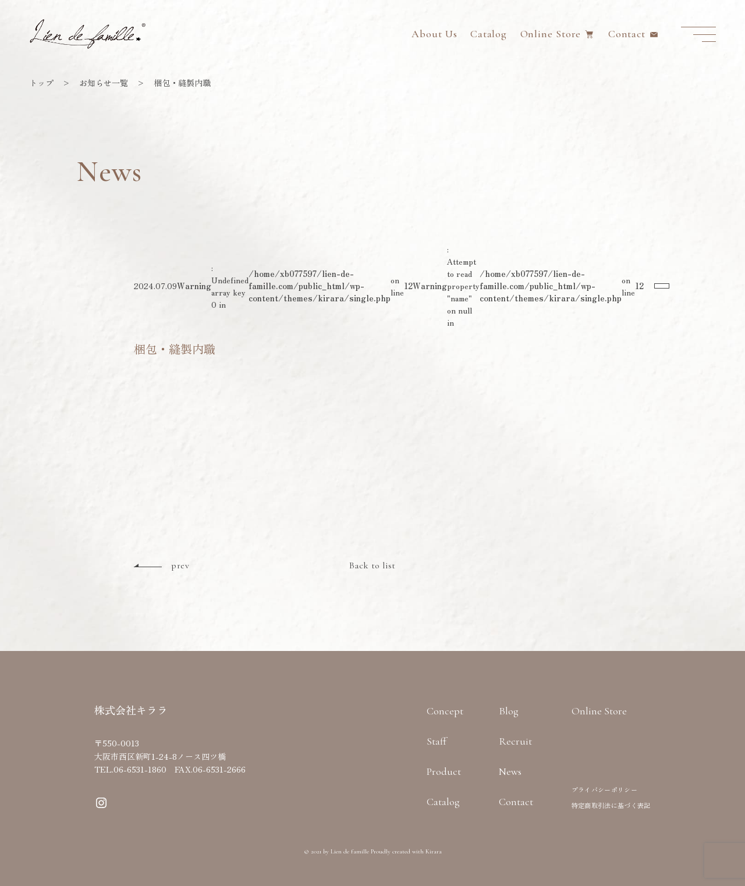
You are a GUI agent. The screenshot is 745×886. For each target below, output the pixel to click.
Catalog (488, 33)
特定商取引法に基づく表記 (611, 805)
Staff (436, 741)
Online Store (550, 33)
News (510, 771)
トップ (41, 82)
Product (444, 771)
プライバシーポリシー (604, 789)
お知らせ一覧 (103, 82)
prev (180, 565)
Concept (445, 710)
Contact (626, 33)
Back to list (372, 565)
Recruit (515, 741)
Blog (509, 710)
